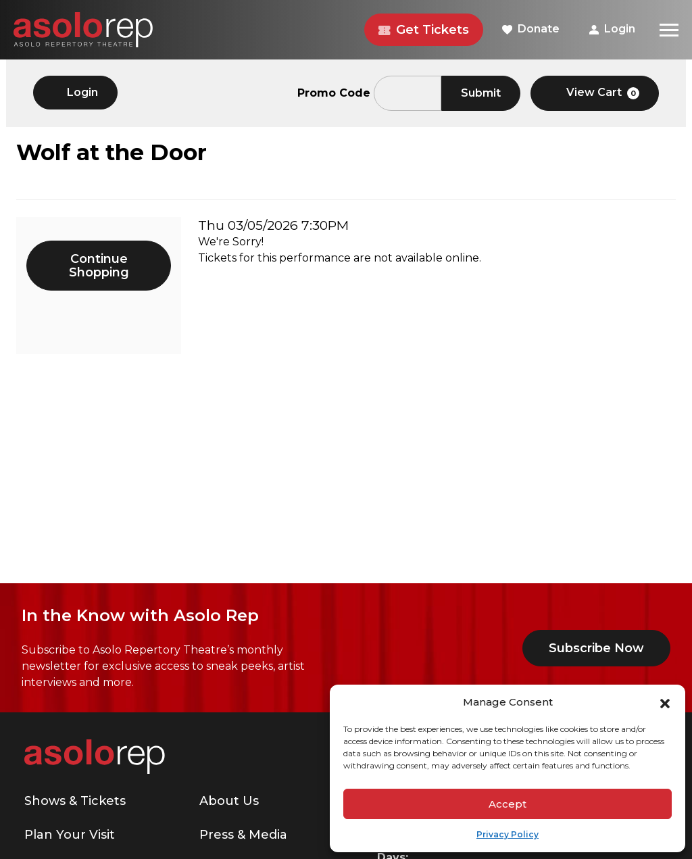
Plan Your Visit (69, 834)
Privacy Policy (507, 834)
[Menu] (669, 29)
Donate (531, 28)
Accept (507, 803)
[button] (665, 702)
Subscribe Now (596, 648)
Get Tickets (423, 29)
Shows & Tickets (75, 800)
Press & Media (243, 834)
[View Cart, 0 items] (594, 93)
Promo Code (333, 93)
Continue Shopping (99, 265)
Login (612, 28)
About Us (229, 800)
